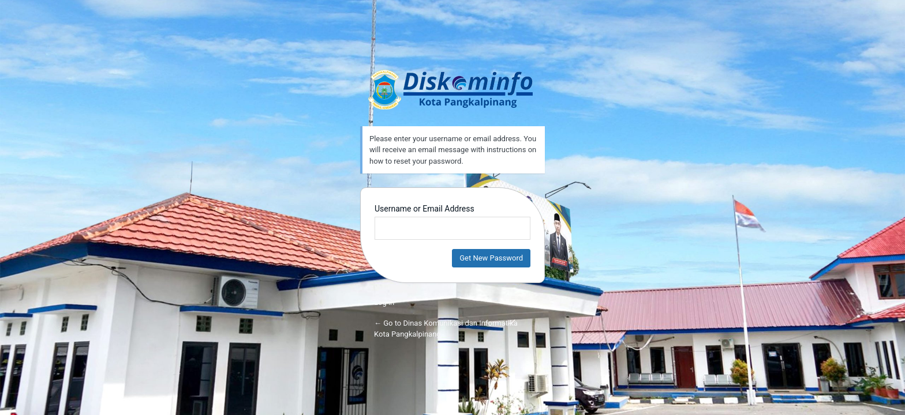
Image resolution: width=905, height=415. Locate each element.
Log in (384, 302)
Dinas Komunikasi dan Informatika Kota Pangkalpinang (452, 89)
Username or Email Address (424, 208)
